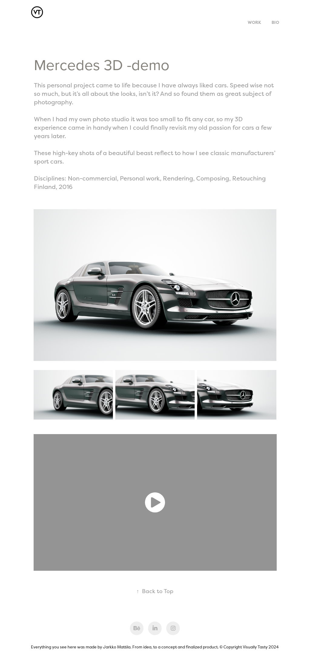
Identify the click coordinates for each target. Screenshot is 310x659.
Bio (275, 22)
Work (254, 22)
